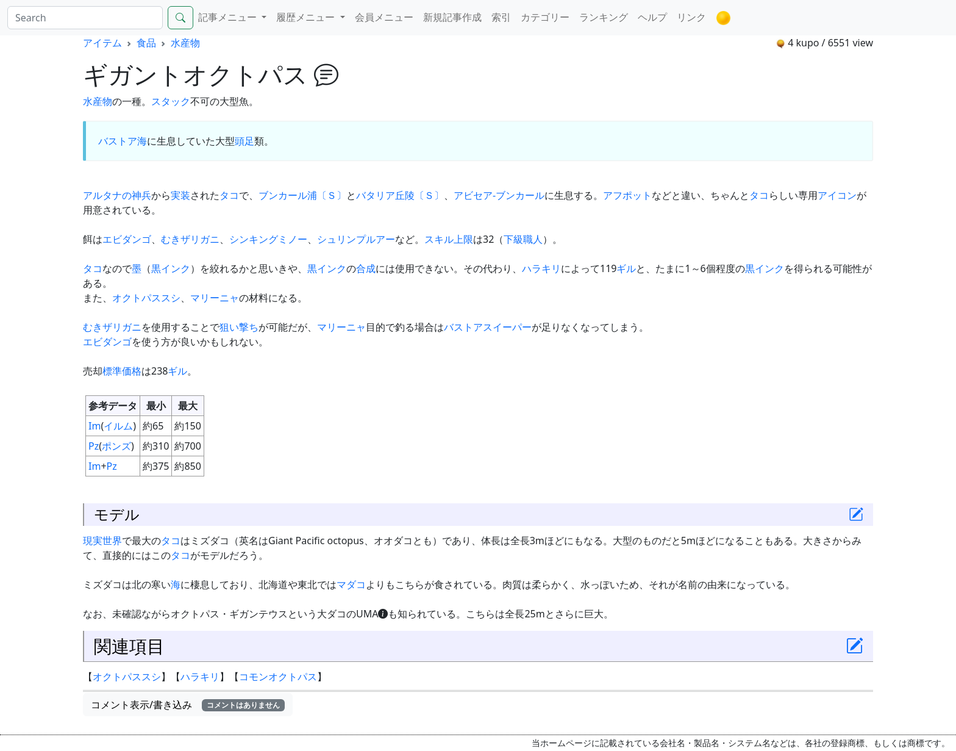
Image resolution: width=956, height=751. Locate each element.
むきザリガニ (190, 239)
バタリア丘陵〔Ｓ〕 (400, 195)
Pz (93, 446)
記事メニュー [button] (228, 17)
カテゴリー (545, 17)
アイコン (837, 195)
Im (94, 426)
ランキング (603, 17)
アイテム (102, 42)
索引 (501, 17)
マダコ (351, 584)
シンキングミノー (268, 239)
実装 (180, 195)
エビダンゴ (126, 239)
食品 (146, 42)
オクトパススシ (146, 297)
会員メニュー (384, 17)
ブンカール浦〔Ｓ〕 (302, 195)
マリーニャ (214, 297)
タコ (229, 195)
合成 (366, 268)
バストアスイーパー (488, 327)
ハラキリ (541, 268)
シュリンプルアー (356, 239)
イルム (118, 426)
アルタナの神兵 (117, 195)
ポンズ (116, 446)
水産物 (185, 42)
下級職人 (523, 239)
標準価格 (121, 371)
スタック (170, 101)
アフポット (627, 195)
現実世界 (102, 540)
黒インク (170, 268)
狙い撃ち (239, 327)
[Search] (85, 17)
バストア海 (122, 141)
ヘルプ (652, 17)
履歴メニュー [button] (306, 17)
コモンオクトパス (278, 676)
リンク (691, 17)
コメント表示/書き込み (188, 704)
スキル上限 (448, 239)
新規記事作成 (452, 17)
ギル (626, 268)
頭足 (244, 141)
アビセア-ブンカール (499, 195)
